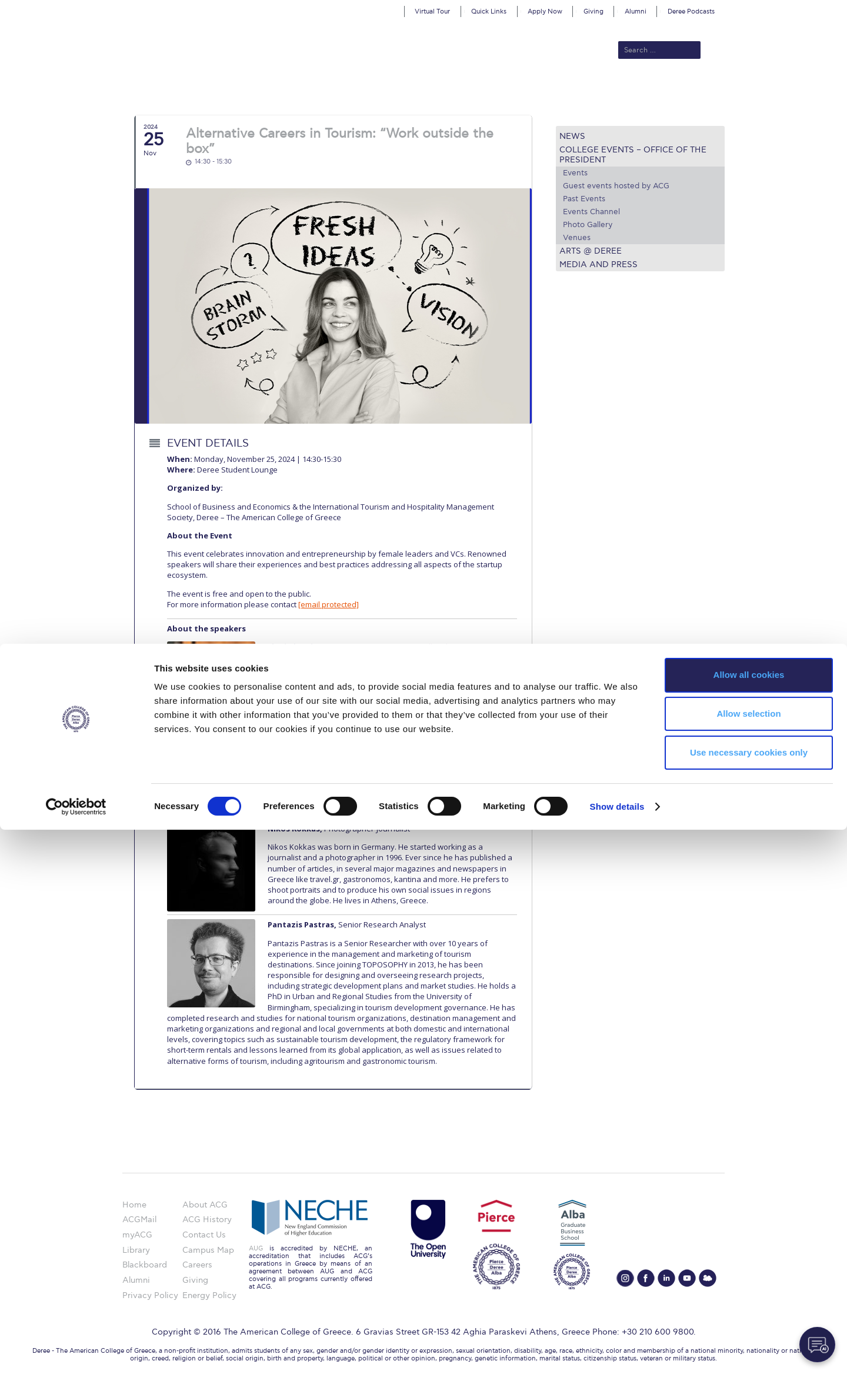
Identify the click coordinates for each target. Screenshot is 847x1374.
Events (575, 173)
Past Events (584, 199)
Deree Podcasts (691, 11)
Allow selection (748, 1258)
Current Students (596, 89)
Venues (577, 237)
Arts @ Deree (590, 251)
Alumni (635, 11)
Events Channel (591, 212)
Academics (374, 89)
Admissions (318, 89)
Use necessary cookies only (749, 1297)
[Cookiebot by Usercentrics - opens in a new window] (76, 1351)
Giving (593, 11)
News (572, 136)
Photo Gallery (587, 224)
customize (797, 8)
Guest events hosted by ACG (616, 186)
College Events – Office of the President (632, 155)
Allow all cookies (749, 1219)
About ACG (262, 89)
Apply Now (545, 11)
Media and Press (598, 265)
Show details (617, 1351)
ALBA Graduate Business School (476, 89)
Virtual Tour (432, 11)
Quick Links (488, 11)
